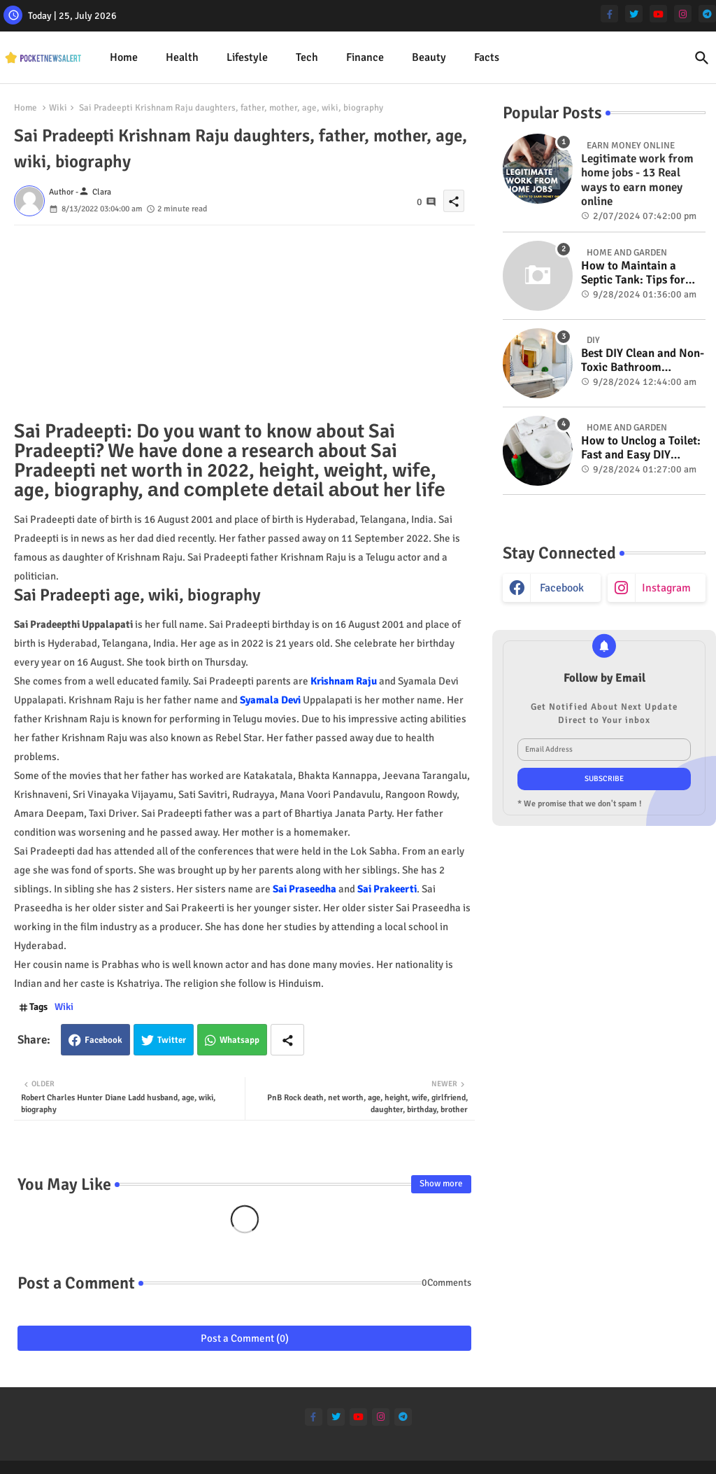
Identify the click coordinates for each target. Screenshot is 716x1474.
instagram (666, 588)
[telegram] (707, 13)
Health (182, 57)
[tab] (124, 57)
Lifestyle (247, 57)
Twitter (171, 1040)
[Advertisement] (244, 323)
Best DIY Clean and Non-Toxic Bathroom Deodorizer (642, 360)
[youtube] (658, 13)
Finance (365, 57)
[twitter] (634, 13)
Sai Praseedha (304, 889)
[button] (702, 58)
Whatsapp (239, 1040)
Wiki (58, 107)
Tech (307, 57)
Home (124, 57)
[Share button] (287, 1039)
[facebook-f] (609, 13)
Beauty (429, 57)
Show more (441, 1183)
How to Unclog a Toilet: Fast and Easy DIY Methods (641, 448)
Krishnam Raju (343, 681)
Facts (486, 57)
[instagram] (683, 13)
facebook (562, 588)
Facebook (103, 1040)
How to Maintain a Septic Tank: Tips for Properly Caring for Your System (633, 273)
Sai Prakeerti (387, 889)
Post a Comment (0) (245, 1338)
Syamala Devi (270, 700)
